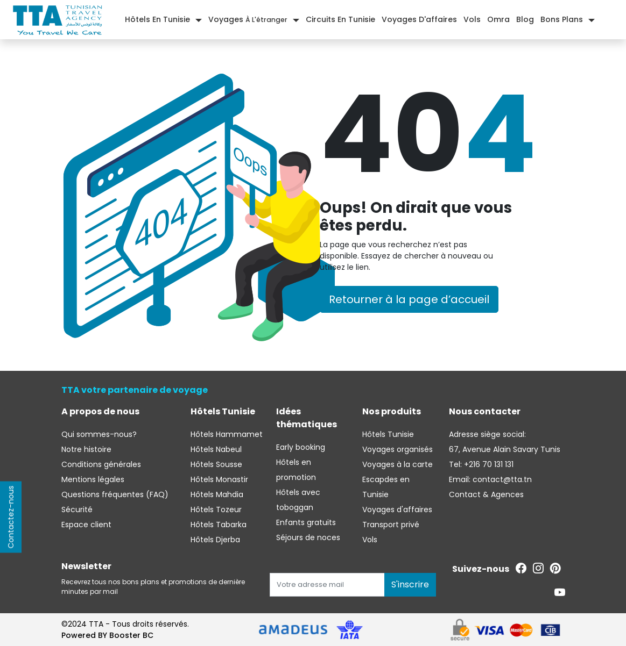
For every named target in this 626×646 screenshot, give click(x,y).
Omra (498, 19)
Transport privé (390, 524)
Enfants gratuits (306, 522)
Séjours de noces (308, 537)
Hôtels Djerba (215, 539)
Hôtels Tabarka (219, 524)
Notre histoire (86, 449)
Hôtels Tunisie (388, 434)
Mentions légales (92, 479)
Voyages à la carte (397, 464)
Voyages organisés (397, 449)
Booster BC (131, 635)
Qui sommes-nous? (99, 434)
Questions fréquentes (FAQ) (114, 494)
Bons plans (561, 19)
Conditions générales (101, 464)
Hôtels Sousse (216, 464)
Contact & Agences (486, 494)
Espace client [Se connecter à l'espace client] (86, 524)
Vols (472, 19)
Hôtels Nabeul (216, 449)
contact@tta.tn (501, 479)
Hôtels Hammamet (227, 434)
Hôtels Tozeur (216, 509)
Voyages (247, 19)
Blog (525, 19)
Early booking (300, 447)
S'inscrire (410, 584)
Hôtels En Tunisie (157, 19)
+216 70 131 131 (488, 464)
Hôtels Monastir (219, 479)
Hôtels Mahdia (217, 494)
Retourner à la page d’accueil (409, 299)
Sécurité (77, 509)
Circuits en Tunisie (340, 19)
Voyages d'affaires (419, 19)
